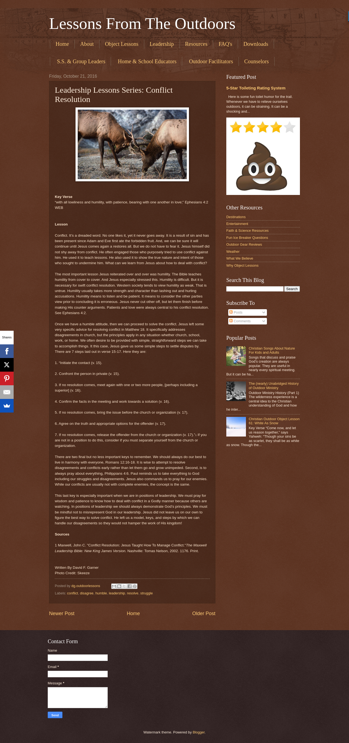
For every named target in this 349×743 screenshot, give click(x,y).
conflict (72, 593)
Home (62, 44)
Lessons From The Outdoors (142, 23)
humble (101, 593)
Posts (235, 312)
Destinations (236, 217)
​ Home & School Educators (146, 61)
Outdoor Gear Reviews (244, 244)
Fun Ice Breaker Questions (247, 238)
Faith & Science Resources (247, 230)
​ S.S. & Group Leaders (80, 61)
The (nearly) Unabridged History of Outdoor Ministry (274, 385)
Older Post (203, 613)
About (87, 44)
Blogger (199, 732)
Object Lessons (122, 44)
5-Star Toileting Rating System (255, 88)
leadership (117, 593)
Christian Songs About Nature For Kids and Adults (272, 350)
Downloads (255, 44)
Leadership (162, 44)
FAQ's (225, 44)
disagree (86, 593)
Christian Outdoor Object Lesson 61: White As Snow (274, 421)
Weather (232, 251)
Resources (196, 44)
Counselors (256, 61)
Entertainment (237, 224)
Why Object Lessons (242, 265)
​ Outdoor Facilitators (210, 61)
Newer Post (61, 613)
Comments (240, 321)
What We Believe (239, 258)
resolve (133, 593)
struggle (146, 593)
